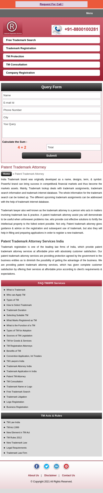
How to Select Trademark (19, 305)
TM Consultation (16, 64)
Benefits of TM (14, 351)
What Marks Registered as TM (22, 320)
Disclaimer (50, 475)
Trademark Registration (21, 48)
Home (6, 173)
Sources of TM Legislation (19, 335)
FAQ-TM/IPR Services (51, 283)
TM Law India (13, 422)
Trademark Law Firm (17, 453)
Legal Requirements (16, 448)
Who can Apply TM (16, 295)
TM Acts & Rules (51, 415)
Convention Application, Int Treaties (24, 356)
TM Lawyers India (15, 361)
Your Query (51, 130)
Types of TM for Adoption (19, 330)
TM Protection (15, 56)
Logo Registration (15, 402)
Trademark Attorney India (19, 366)
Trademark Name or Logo (19, 386)
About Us (33, 475)
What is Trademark (16, 290)
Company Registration (20, 72)
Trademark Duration (16, 310)
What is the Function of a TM (21, 325)
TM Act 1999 (13, 427)
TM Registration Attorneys (19, 346)
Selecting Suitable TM (17, 315)
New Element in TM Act (18, 432)
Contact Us (68, 475)
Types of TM (13, 300)
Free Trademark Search (21, 40)
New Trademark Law (17, 442)
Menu (89, 13)
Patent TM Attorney (16, 376)
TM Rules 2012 (14, 437)
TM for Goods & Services (19, 340)
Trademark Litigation (17, 397)
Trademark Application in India (22, 371)
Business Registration (17, 407)
